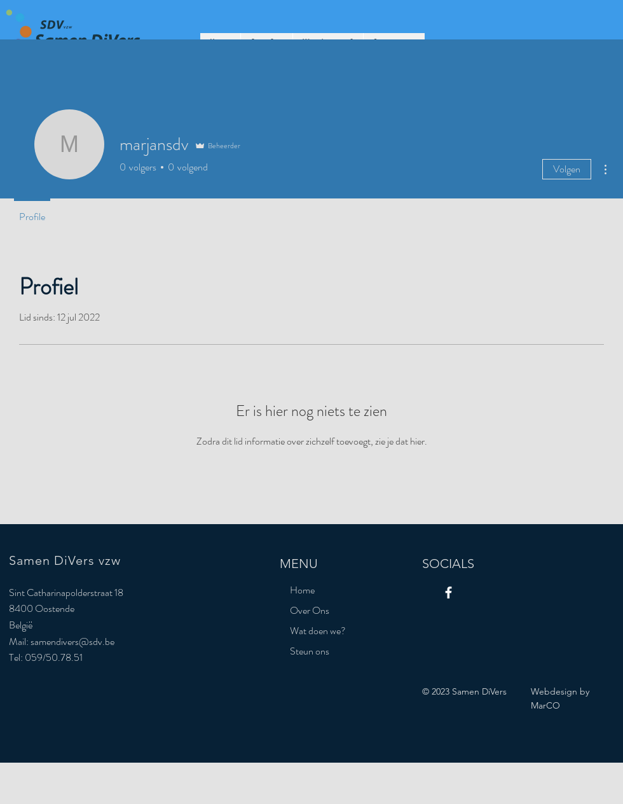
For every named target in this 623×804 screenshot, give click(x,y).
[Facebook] (448, 592)
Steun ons (309, 651)
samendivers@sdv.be (72, 641)
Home (302, 590)
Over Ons (309, 610)
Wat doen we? (318, 630)
